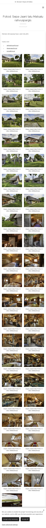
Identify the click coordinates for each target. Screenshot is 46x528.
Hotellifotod (11, 51)
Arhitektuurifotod (12, 45)
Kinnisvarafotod (12, 48)
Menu (43, 7)
